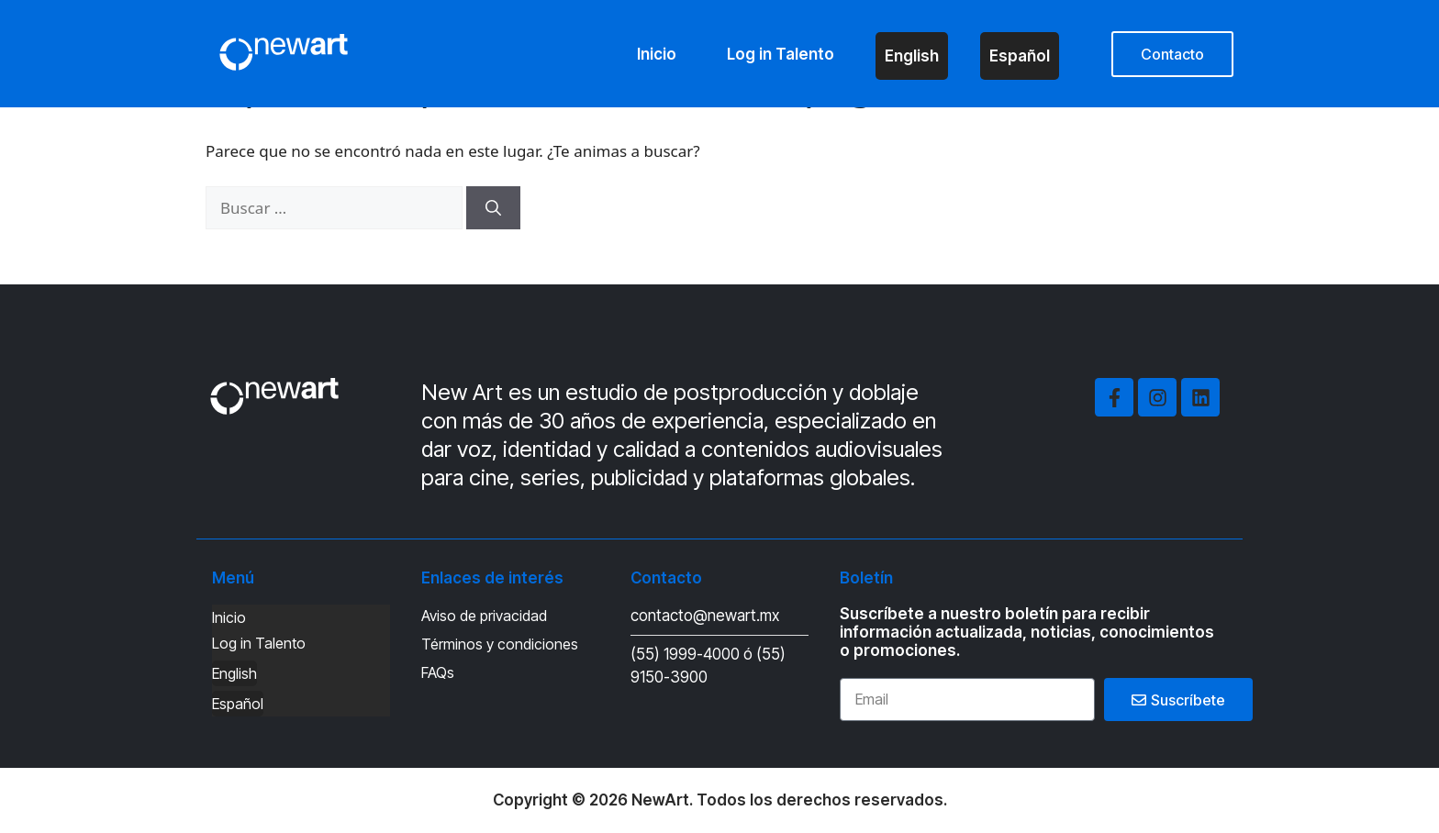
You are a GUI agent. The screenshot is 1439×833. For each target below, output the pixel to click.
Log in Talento (780, 54)
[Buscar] (493, 208)
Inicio (656, 54)
